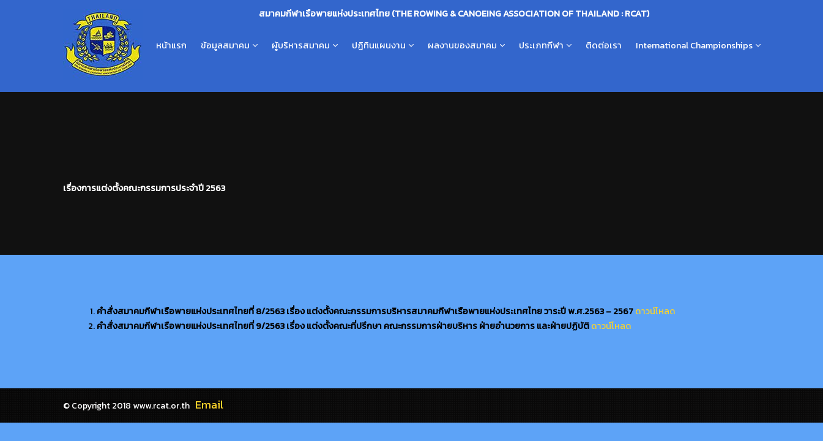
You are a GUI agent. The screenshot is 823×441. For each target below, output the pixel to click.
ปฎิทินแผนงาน (379, 45)
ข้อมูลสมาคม (225, 45)
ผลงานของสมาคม (462, 45)
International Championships (694, 45)
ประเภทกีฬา (541, 45)
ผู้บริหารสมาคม (301, 45)
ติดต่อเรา (604, 45)
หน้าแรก (171, 45)
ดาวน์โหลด (655, 311)
